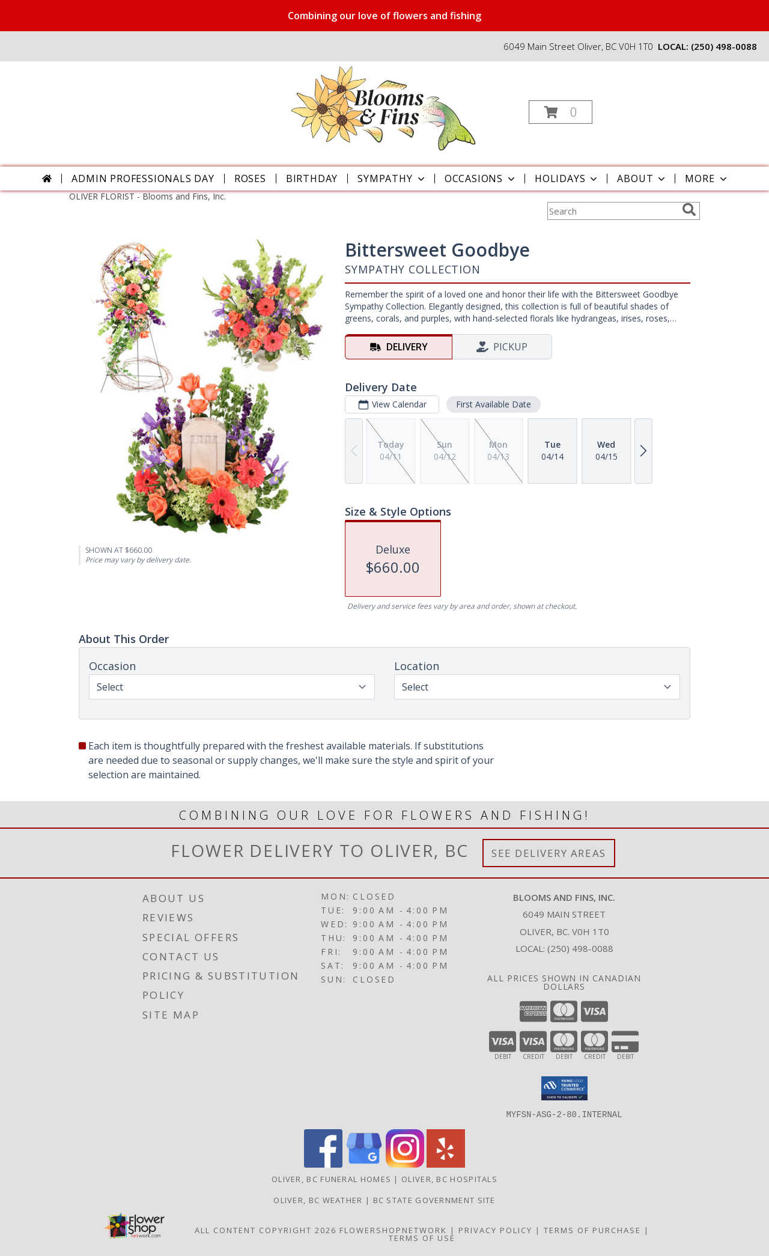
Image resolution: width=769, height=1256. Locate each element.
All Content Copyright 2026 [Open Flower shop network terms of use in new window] (265, 1229)
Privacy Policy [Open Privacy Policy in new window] (495, 1229)
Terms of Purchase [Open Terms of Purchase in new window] (592, 1229)
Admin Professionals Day (142, 178)
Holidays (567, 178)
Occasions (481, 178)
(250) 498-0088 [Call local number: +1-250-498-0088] (724, 46)
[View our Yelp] (446, 1163)
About (642, 178)
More (707, 178)
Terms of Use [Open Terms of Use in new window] (422, 1237)
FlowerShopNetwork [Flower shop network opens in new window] (393, 1229)
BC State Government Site (434, 1199)
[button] (560, 112)
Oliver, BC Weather (317, 1199)
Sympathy (392, 178)
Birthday (312, 178)
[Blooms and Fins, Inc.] (383, 108)
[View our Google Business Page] (364, 1163)
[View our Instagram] (405, 1163)
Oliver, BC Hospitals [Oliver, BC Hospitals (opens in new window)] (449, 1178)
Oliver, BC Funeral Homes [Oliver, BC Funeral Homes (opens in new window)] (331, 1178)
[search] (689, 210)
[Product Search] (612, 211)
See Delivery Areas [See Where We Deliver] (548, 853)
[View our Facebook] (323, 1163)
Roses (250, 178)
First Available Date (493, 404)
